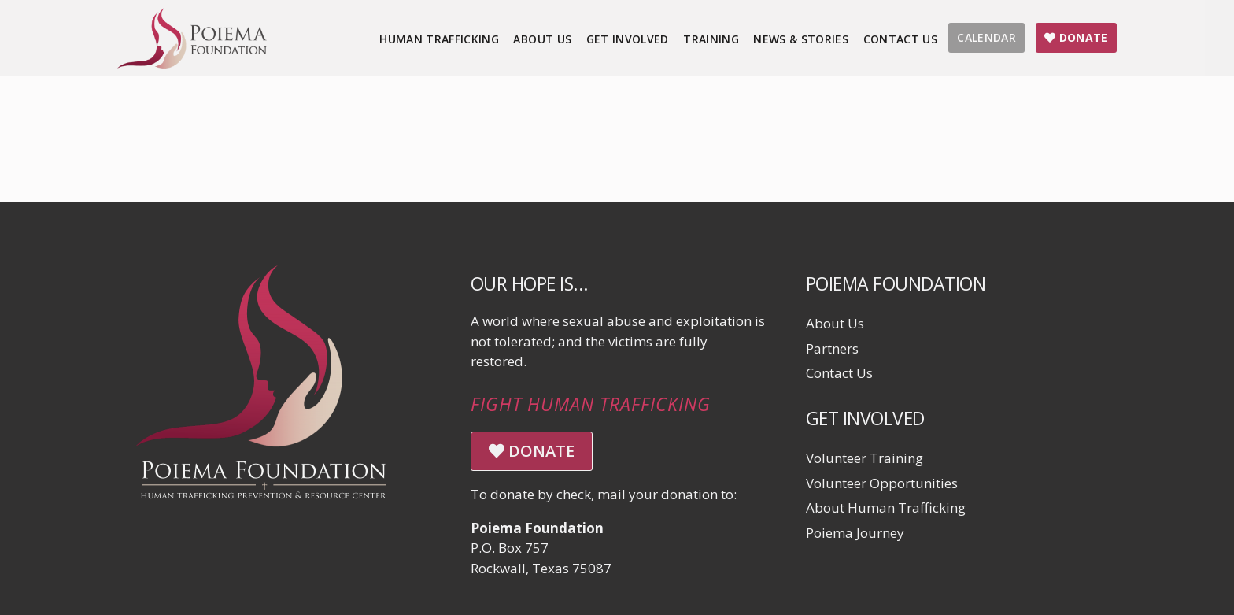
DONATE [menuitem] (1076, 37)
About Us (835, 323)
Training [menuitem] (711, 38)
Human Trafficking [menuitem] (439, 38)
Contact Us (839, 373)
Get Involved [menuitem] (627, 38)
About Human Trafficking (886, 507)
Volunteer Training (864, 458)
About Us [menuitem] (542, 38)
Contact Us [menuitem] (900, 38)
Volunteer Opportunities (882, 483)
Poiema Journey (855, 533)
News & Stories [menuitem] (800, 38)
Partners (832, 348)
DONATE (532, 450)
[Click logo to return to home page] (192, 63)
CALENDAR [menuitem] (986, 37)
